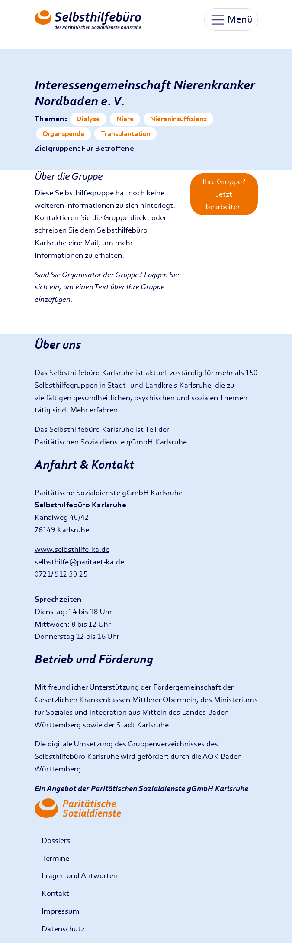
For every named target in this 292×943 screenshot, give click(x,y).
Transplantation (125, 133)
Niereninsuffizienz (178, 118)
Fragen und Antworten (80, 875)
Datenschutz (63, 928)
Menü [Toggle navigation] (231, 20)
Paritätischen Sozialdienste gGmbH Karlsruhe (111, 442)
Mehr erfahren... (97, 410)
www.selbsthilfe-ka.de (72, 549)
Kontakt (55, 893)
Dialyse (88, 118)
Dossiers (56, 840)
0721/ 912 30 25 (61, 574)
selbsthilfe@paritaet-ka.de (79, 562)
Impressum (61, 911)
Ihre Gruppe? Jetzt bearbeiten (223, 193)
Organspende (63, 133)
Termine (55, 858)
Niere (125, 118)
